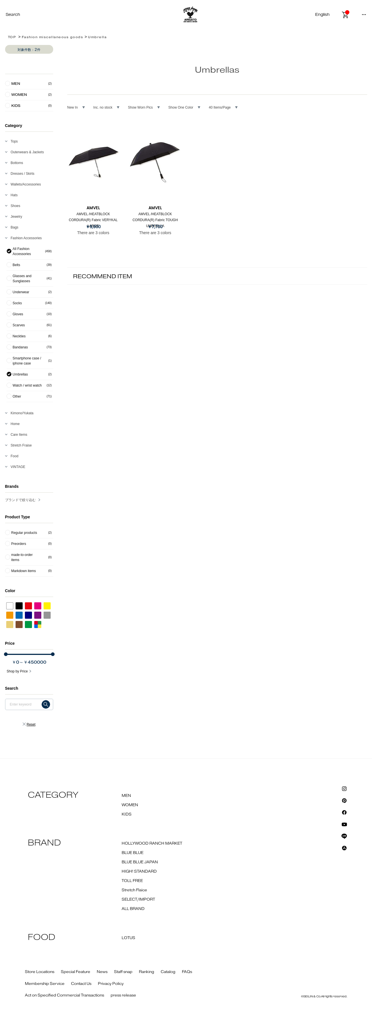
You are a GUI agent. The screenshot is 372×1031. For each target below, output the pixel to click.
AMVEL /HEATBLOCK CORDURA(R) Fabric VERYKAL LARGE (93, 220)
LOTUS (128, 938)
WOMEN (130, 805)
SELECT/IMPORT (138, 899)
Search (13, 14)
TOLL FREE (132, 881)
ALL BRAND (133, 909)
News (102, 972)
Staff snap (123, 972)
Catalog (168, 972)
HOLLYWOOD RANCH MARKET (152, 843)
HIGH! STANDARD (139, 871)
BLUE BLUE (132, 853)
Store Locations (39, 972)
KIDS (127, 814)
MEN (126, 795)
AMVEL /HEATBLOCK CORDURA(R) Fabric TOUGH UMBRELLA (155, 220)
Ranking (146, 972)
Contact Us (81, 984)
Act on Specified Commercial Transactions (64, 995)
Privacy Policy (111, 984)
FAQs (187, 972)
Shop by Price (17, 671)
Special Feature (75, 972)
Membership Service (44, 984)
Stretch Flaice (134, 890)
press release (123, 995)
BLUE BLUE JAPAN (140, 862)
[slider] (6, 654)
